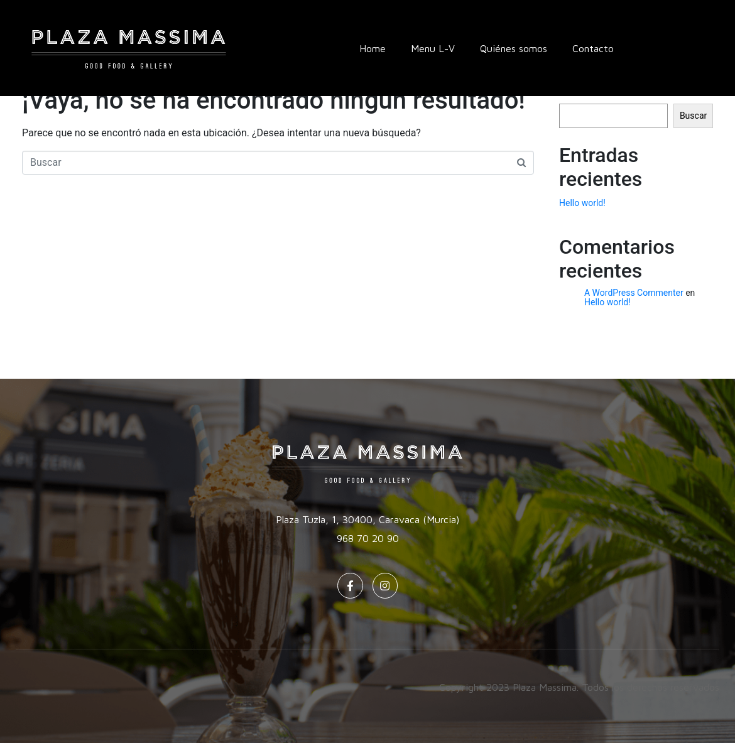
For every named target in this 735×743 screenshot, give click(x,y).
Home (372, 48)
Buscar (693, 116)
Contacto (593, 48)
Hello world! (582, 203)
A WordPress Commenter (633, 293)
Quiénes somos (513, 48)
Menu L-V (433, 48)
